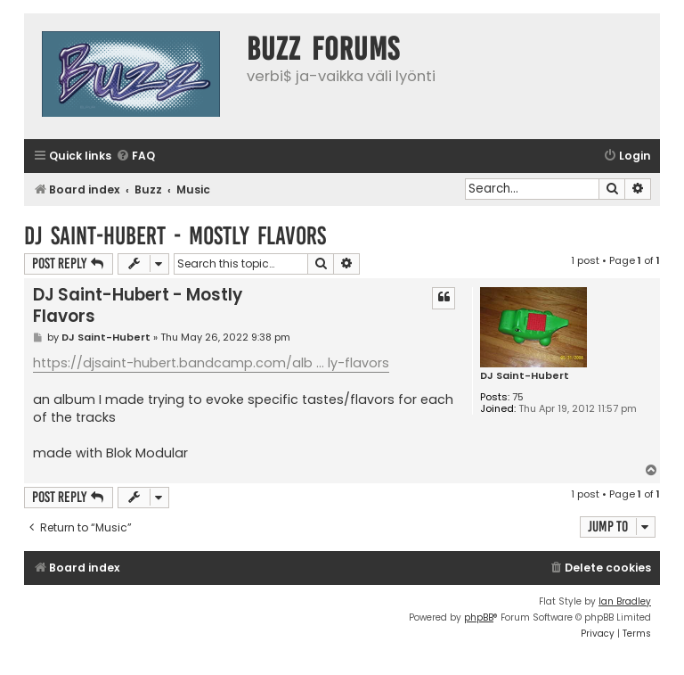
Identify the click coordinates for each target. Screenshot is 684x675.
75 (518, 397)
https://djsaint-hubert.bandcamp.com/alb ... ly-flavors (211, 363)
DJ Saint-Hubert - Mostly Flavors (175, 236)
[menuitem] (135, 156)
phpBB (478, 617)
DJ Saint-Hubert (524, 376)
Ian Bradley (624, 601)
